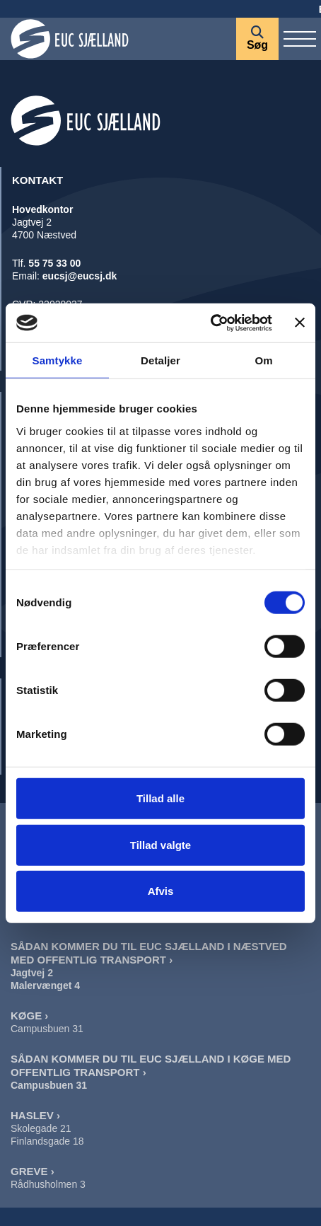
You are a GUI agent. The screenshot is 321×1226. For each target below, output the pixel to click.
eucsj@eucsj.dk (79, 276)
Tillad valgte (160, 844)
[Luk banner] (300, 323)
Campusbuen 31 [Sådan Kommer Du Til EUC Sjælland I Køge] (49, 1085)
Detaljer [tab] (160, 360)
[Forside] (118, 39)
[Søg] (257, 39)
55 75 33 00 (54, 263)
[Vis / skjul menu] (300, 39)
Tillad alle (160, 798)
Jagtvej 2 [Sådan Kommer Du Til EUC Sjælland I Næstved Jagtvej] (32, 972)
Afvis (161, 891)
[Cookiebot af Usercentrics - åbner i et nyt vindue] (210, 322)
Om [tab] (263, 360)
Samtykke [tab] (58, 360)
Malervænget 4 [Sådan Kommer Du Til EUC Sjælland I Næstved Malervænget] (45, 985)
